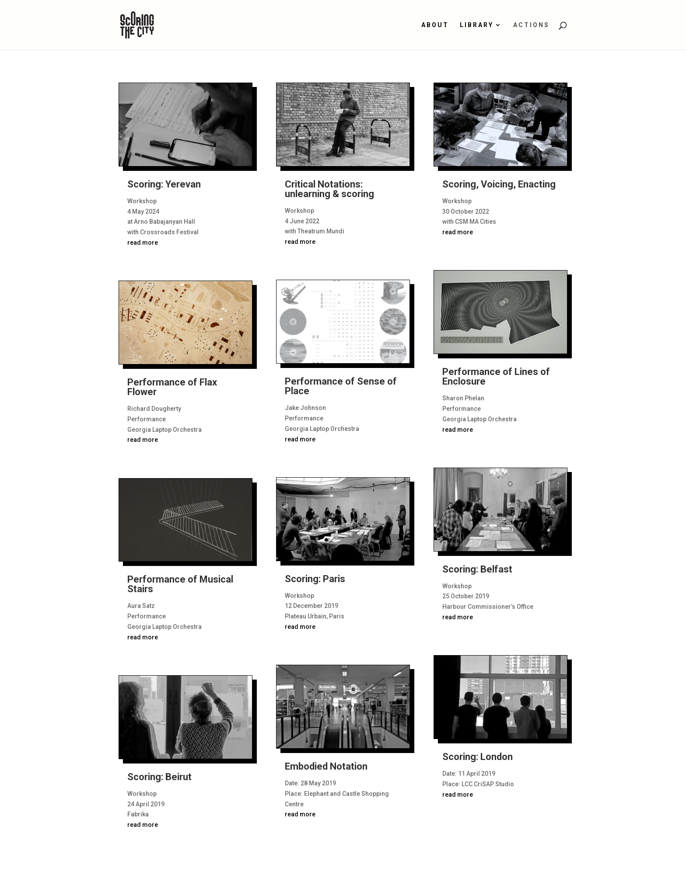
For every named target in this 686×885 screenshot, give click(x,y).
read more (142, 242)
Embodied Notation (326, 766)
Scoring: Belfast (477, 569)
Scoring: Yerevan (164, 184)
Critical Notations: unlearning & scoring (329, 189)
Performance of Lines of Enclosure (496, 376)
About (435, 25)
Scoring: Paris (315, 578)
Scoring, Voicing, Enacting (499, 184)
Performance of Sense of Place (341, 386)
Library (477, 25)
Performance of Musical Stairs (180, 584)
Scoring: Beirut (159, 776)
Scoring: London (477, 756)
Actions (531, 25)
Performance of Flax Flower (172, 387)
